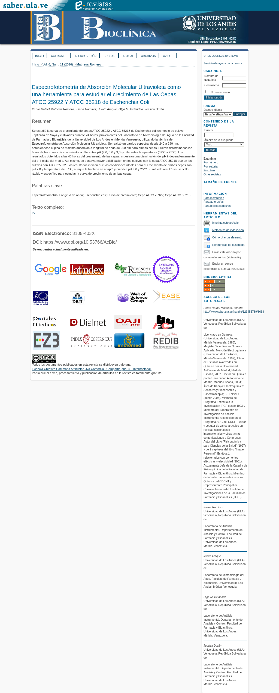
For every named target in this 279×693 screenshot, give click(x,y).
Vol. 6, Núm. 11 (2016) (58, 64)
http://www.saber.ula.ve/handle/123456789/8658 (234, 311)
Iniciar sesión (85, 56)
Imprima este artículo (225, 222)
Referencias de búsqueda (228, 244)
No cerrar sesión (221, 92)
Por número (211, 162)
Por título (209, 170)
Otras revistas (212, 174)
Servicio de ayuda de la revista (223, 63)
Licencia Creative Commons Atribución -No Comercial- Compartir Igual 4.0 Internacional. (91, 369)
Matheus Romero (89, 64)
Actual (128, 56)
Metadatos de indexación (228, 230)
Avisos (168, 56)
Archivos (148, 56)
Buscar (109, 56)
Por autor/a (210, 166)
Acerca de (59, 56)
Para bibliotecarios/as (217, 205)
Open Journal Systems (221, 55)
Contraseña (211, 85)
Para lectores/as (214, 197)
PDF (34, 212)
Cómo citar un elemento (227, 237)
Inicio (39, 56)
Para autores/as (213, 201)
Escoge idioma (213, 109)
